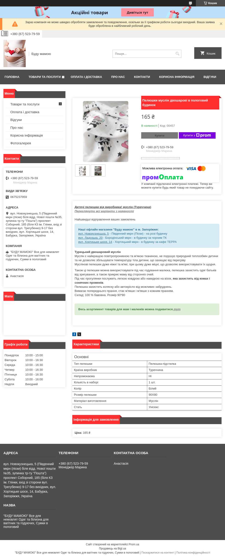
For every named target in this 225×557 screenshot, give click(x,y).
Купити (159, 135)
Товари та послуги (44, 77)
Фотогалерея (20, 143)
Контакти (142, 77)
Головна (12, 77)
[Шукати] (177, 54)
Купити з (197, 135)
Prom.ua (134, 544)
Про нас (118, 77)
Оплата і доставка (86, 77)
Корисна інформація (176, 77)
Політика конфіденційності (193, 552)
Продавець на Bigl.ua (112, 548)
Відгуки (210, 77)
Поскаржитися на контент (157, 552)
